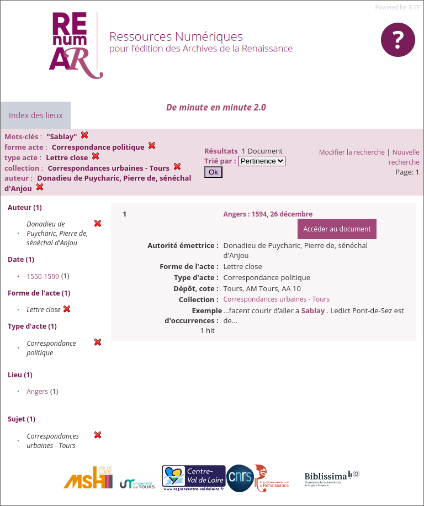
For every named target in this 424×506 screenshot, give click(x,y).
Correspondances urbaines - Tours (277, 299)
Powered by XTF (398, 7)
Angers (37, 391)
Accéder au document (336, 229)
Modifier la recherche (352, 152)
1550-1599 (42, 276)
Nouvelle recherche (404, 157)
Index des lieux (35, 115)
